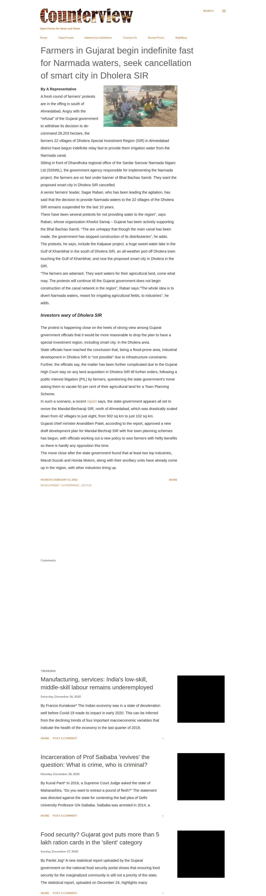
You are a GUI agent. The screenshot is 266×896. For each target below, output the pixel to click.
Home (43, 37)
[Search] (208, 11)
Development (50, 485)
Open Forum (66, 37)
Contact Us (130, 37)
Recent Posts (156, 37)
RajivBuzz (181, 37)
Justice (86, 485)
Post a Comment (65, 738)
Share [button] (173, 479)
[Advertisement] (133, 531)
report (92, 401)
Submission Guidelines (98, 37)
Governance (70, 485)
